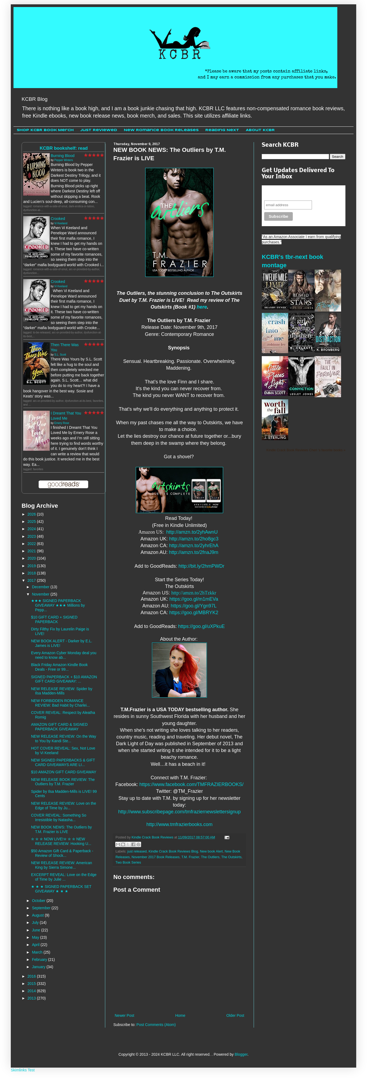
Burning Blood (62, 155)
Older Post (235, 1015)
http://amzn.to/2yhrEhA (193, 545)
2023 (32, 536)
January (39, 967)
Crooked (58, 218)
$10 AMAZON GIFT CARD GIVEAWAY (63, 772)
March (37, 952)
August (38, 915)
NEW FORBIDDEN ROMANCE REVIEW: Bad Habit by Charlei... (60, 702)
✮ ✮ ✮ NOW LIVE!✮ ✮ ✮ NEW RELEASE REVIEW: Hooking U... (61, 841)
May (36, 937)
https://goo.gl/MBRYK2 (193, 612)
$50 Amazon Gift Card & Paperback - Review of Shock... (62, 853)
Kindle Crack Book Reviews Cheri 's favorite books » (305, 450)
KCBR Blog (34, 99)
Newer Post (124, 1015)
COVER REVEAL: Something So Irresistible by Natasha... (58, 817)
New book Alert (211, 851)
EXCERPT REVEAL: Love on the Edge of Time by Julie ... (64, 877)
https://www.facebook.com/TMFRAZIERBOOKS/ (191, 784)
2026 (32, 514)
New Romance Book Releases (161, 130)
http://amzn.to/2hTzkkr (193, 593)
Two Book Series (128, 862)
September (41, 908)
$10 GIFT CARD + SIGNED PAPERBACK (54, 619)
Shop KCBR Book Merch (45, 130)
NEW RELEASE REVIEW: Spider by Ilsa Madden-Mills (61, 691)
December (41, 587)
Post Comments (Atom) (156, 1024)
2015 (32, 983)
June (36, 930)
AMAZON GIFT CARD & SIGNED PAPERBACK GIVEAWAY (59, 726)
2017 (32, 580)
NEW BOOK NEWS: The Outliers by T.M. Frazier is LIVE (61, 829)
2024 (32, 529)
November (41, 594)
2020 (32, 558)
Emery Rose (61, 423)
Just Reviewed (98, 130)
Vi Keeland (60, 223)
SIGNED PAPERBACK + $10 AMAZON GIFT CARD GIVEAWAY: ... (64, 679)
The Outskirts (231, 857)
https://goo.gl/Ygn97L (193, 606)
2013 (32, 998)
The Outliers (210, 857)
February (40, 959)
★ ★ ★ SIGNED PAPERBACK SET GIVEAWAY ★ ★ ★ (61, 888)
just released (137, 851)
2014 (32, 991)
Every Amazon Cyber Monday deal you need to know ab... (63, 655)
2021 (32, 551)
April (36, 944)
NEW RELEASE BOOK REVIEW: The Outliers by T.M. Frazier (63, 781)
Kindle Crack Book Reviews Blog (173, 851)
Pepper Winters (63, 160)
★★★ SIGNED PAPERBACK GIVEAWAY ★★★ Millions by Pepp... (58, 605)
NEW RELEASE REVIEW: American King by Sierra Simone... (61, 865)
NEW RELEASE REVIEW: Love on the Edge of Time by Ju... (63, 805)
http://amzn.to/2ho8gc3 (193, 539)
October (39, 900)
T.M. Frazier (190, 857)
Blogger (241, 1054)
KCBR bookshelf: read (64, 148)
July (36, 922)
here (202, 307)
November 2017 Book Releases (156, 857)
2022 (32, 544)
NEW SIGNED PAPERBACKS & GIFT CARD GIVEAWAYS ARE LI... (63, 762)
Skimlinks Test (23, 1070)
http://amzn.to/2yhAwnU (192, 532)
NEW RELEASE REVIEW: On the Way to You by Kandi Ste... (63, 738)
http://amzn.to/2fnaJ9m (193, 552)
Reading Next (222, 130)
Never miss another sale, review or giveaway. (299, 193)
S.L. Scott (60, 354)
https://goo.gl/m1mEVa (193, 599)
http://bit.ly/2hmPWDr (202, 566)
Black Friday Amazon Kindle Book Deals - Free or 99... (59, 667)
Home (180, 1015)
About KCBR (260, 130)
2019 (32, 566)
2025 (32, 521)
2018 (32, 573)
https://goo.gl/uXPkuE (201, 626)
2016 (32, 976)
